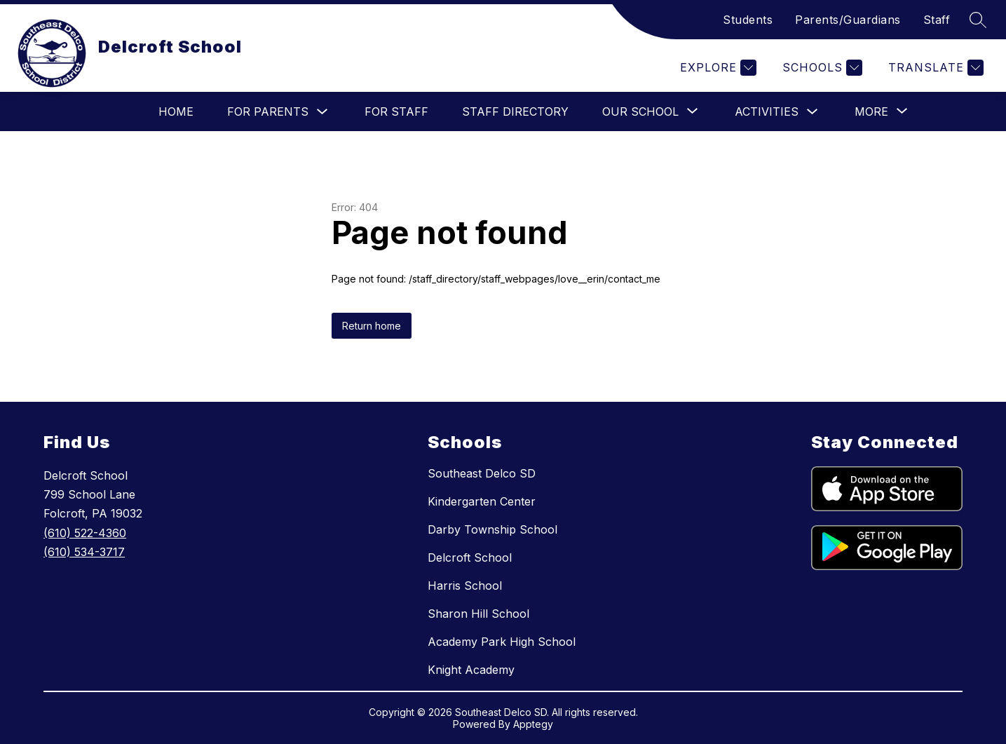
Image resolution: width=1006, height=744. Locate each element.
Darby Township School (492, 529)
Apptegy (533, 724)
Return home (371, 326)
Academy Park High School (502, 642)
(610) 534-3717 (84, 552)
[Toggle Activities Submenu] (812, 111)
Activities (766, 111)
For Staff (396, 111)
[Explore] (716, 67)
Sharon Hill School (478, 614)
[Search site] (978, 19)
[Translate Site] (934, 67)
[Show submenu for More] (871, 111)
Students (748, 20)
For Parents (267, 111)
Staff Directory (515, 111)
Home (175, 111)
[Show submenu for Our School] (640, 111)
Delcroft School (470, 557)
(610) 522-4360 (84, 533)
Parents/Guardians (848, 20)
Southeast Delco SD (482, 473)
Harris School (465, 586)
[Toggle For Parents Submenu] (322, 111)
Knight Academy (471, 670)
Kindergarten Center (482, 501)
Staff (937, 20)
